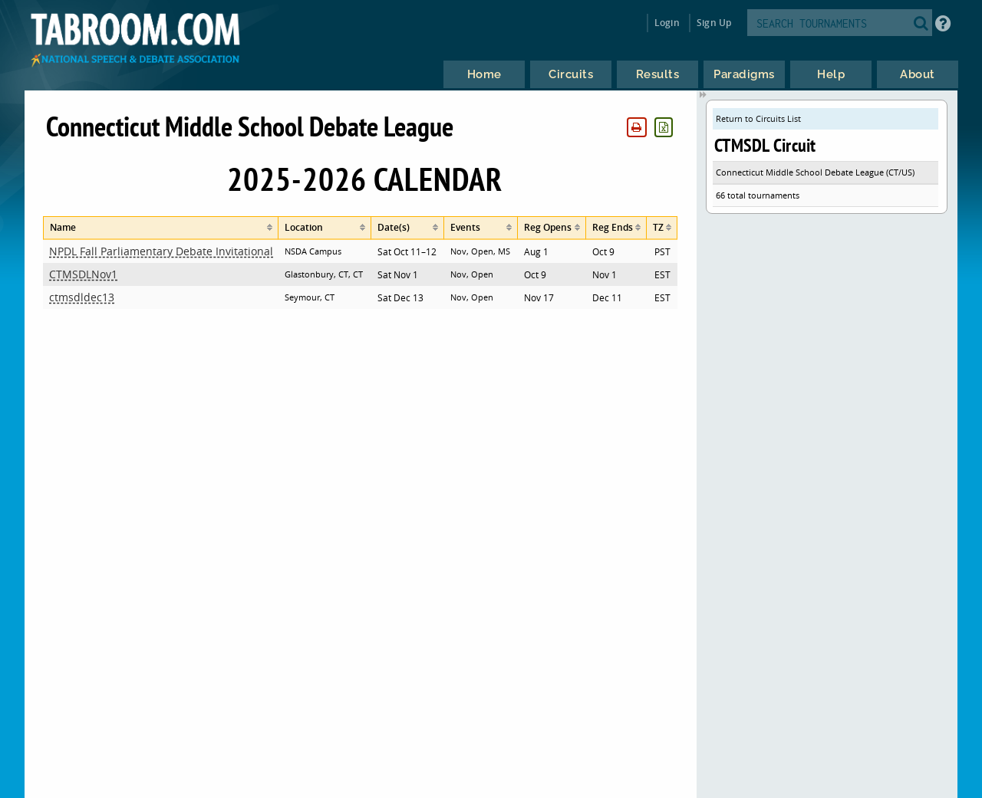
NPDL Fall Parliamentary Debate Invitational (161, 251)
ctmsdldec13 (81, 297)
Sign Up (714, 22)
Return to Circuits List (758, 118)
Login (667, 22)
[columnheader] (160, 228)
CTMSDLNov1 (83, 274)
